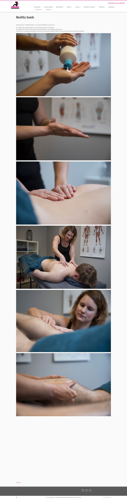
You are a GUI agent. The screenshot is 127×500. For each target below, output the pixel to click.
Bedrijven (39, 9)
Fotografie (37, 7)
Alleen (69, 7)
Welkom (102, 7)
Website (18, 482)
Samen (78, 7)
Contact (49, 9)
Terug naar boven (107, 497)
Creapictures (52, 497)
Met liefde (60, 7)
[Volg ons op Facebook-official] (17, 497)
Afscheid (111, 7)
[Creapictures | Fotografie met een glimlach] (14, 5)
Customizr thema (77, 497)
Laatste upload (48, 7)
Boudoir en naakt (90, 7)
